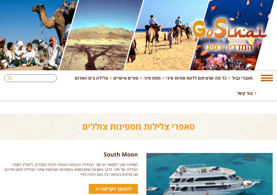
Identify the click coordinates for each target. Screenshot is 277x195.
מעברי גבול (242, 78)
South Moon (121, 154)
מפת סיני (152, 78)
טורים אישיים (125, 78)
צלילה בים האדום (91, 78)
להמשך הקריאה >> (113, 189)
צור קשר (245, 93)
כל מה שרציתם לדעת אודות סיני (196, 78)
